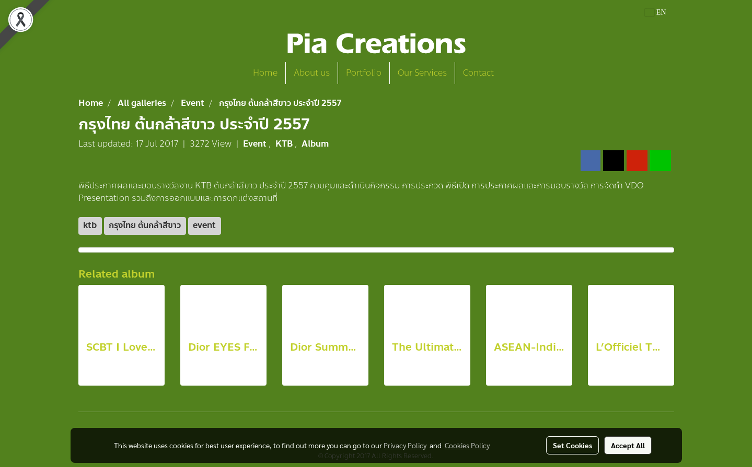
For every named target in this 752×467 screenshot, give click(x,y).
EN (655, 12)
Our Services (422, 72)
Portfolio (363, 72)
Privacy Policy (405, 445)
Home (265, 72)
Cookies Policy (467, 445)
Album (315, 143)
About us (312, 72)
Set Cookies (572, 445)
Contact (478, 72)
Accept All (628, 445)
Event (256, 143)
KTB (285, 143)
